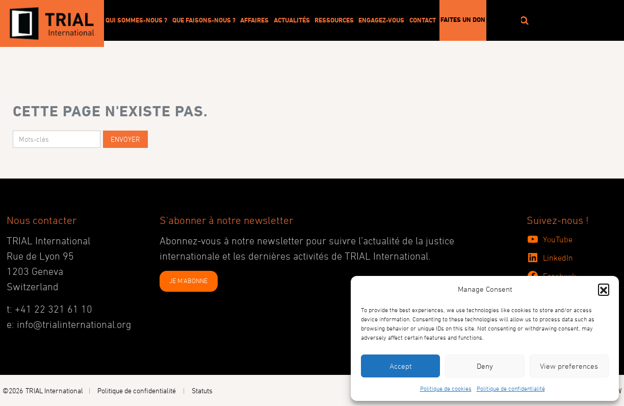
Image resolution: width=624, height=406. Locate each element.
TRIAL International (54, 390)
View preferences (569, 366)
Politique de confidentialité (511, 388)
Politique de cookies (446, 388)
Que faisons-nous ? (204, 20)
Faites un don (462, 19)
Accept (400, 366)
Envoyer (125, 139)
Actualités (292, 20)
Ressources (334, 20)
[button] (604, 289)
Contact (422, 20)
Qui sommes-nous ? (136, 20)
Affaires (254, 20)
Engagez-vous (381, 20)
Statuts (202, 390)
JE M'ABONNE (188, 280)
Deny (485, 366)
